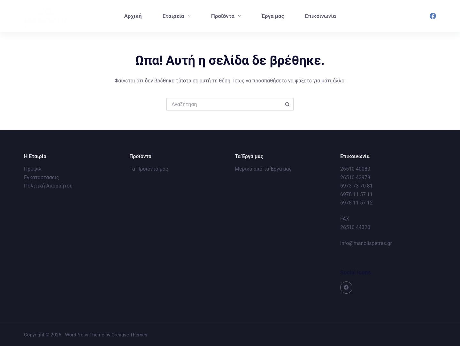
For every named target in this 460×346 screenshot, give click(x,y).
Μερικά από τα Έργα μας (263, 169)
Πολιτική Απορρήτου (48, 186)
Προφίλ (33, 169)
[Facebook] (433, 16)
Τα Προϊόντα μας (148, 169)
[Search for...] (223, 104)
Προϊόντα (227, 16)
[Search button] (287, 104)
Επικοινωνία (320, 16)
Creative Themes (129, 335)
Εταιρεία (178, 16)
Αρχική (133, 16)
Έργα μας (272, 16)
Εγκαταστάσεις (41, 177)
